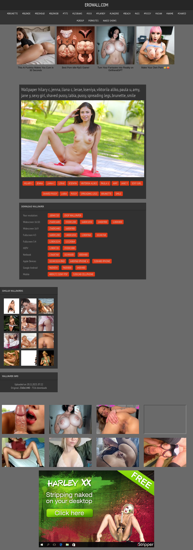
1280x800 (117, 222)
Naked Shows (109, 20)
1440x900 (102, 222)
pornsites (93, 20)
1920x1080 (69, 248)
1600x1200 (54, 235)
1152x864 (70, 241)
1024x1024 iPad (57, 261)
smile (118, 193)
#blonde (26, 13)
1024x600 (69, 254)
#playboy (100, 13)
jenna (40, 183)
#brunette (12, 13)
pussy (74, 193)
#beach (127, 13)
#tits (65, 13)
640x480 (81, 267)
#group (80, 20)
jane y (124, 183)
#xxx (89, 13)
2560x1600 (54, 222)
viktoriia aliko (89, 183)
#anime (169, 13)
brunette (106, 193)
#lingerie (114, 13)
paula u (105, 183)
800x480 (83, 254)
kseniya (73, 183)
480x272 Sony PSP (58, 274)
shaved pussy (50, 193)
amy (115, 183)
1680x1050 (87, 222)
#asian (159, 13)
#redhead (40, 13)
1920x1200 (70, 222)
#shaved (182, 13)
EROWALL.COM (96, 5)
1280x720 (54, 248)
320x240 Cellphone (83, 274)
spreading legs (89, 193)
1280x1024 (54, 241)
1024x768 (101, 235)
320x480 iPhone (102, 261)
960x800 (67, 267)
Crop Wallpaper (72, 215)
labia (64, 193)
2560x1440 (54, 228)
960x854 (53, 267)
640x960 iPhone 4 (79, 261)
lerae (62, 183)
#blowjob (53, 13)
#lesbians (77, 13)
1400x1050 (70, 235)
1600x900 (70, 228)
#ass (137, 13)
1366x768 (54, 254)
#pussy (147, 13)
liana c (51, 183)
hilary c (28, 183)
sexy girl (136, 183)
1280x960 (86, 235)
